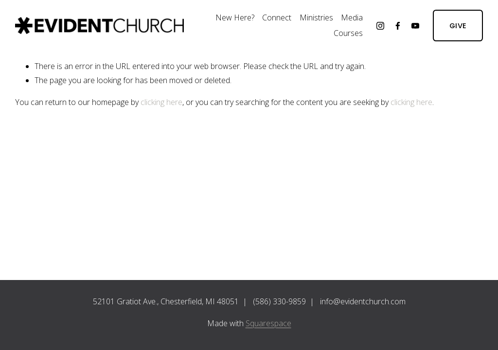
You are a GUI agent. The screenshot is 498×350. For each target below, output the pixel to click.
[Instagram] (380, 26)
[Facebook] (398, 26)
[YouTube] (415, 26)
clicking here (161, 102)
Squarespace (268, 323)
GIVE (457, 25)
